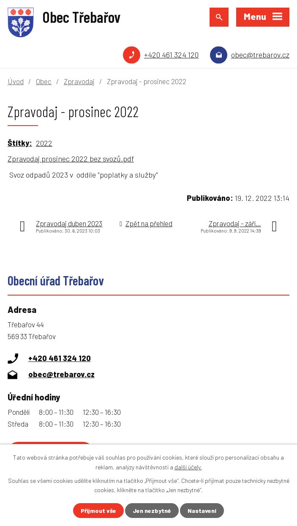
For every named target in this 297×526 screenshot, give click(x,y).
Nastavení (202, 510)
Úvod (16, 81)
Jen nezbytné (152, 510)
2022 (44, 143)
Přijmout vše (98, 510)
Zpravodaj (79, 81)
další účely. (188, 466)
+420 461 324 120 (171, 54)
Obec (44, 81)
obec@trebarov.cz (260, 54)
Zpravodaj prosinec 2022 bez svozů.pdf (71, 158)
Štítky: (20, 143)
